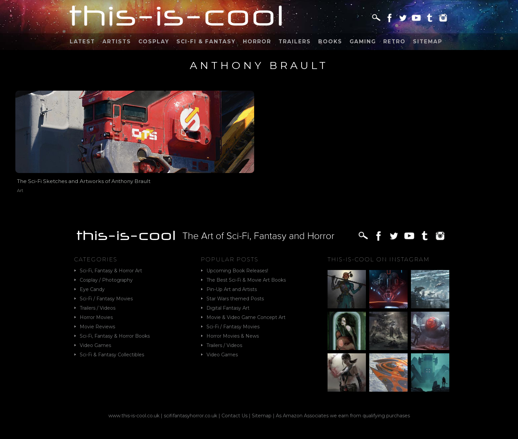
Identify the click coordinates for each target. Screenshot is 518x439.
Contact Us (234, 416)
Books (330, 41)
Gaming (363, 41)
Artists (116, 41)
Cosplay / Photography (106, 280)
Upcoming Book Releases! (237, 271)
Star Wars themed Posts (235, 299)
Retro (394, 41)
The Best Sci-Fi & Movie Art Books (246, 280)
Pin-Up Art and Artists (231, 289)
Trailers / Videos (97, 308)
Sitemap (427, 41)
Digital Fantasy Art (227, 308)
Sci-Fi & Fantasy (205, 41)
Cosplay (153, 41)
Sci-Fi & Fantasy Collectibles (112, 355)
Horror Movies (96, 317)
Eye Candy (92, 289)
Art (20, 190)
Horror (257, 41)
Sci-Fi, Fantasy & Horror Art (111, 271)
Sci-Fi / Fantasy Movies (106, 299)
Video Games (95, 345)
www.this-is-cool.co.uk (133, 416)
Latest (82, 41)
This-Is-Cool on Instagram (379, 259)
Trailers (295, 41)
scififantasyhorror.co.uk (190, 416)
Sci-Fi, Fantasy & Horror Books (115, 336)
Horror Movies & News (232, 336)
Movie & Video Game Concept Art (246, 317)
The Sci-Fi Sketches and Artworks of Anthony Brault (83, 181)
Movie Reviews (97, 327)
